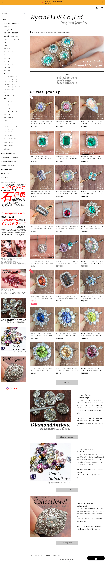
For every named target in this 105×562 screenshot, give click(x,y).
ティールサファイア (11, 82)
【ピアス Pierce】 (8, 142)
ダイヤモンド (8, 102)
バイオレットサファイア (12, 87)
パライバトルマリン (11, 111)
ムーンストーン (8, 117)
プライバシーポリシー (37, 555)
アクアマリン (8, 49)
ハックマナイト (9, 129)
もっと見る (67, 382)
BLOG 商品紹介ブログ (8, 153)
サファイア (7, 73)
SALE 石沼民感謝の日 (8, 165)
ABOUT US (5, 173)
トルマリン (7, 108)
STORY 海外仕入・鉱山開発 (9, 157)
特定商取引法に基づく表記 (53, 555)
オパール (6, 61)
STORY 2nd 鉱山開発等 (8, 161)
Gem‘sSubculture (67, 490)
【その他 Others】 (8, 146)
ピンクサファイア (10, 89)
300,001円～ (8, 42)
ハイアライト (9, 64)
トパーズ (6, 105)
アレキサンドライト (10, 52)
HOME (3, 19)
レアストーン (8, 123)
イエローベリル (8, 55)
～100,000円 (8, 30)
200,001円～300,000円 (11, 39)
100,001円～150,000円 (11, 33)
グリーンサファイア (11, 79)
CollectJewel (67, 543)
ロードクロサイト (10, 132)
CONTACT (5, 177)
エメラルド (7, 58)
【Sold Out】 (6, 149)
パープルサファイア (11, 84)
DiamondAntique (67, 437)
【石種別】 (5, 46)
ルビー (6, 120)
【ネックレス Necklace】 (10, 139)
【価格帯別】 (6, 27)
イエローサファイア (11, 77)
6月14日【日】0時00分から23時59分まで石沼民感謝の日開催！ (50, 32)
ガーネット (7, 67)
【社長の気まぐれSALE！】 (10, 23)
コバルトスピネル (10, 96)
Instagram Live (6, 169)
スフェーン (7, 99)
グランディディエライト (12, 127)
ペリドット (7, 114)
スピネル (6, 92)
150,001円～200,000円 (11, 36)
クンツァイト (8, 70)
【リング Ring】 (7, 135)
